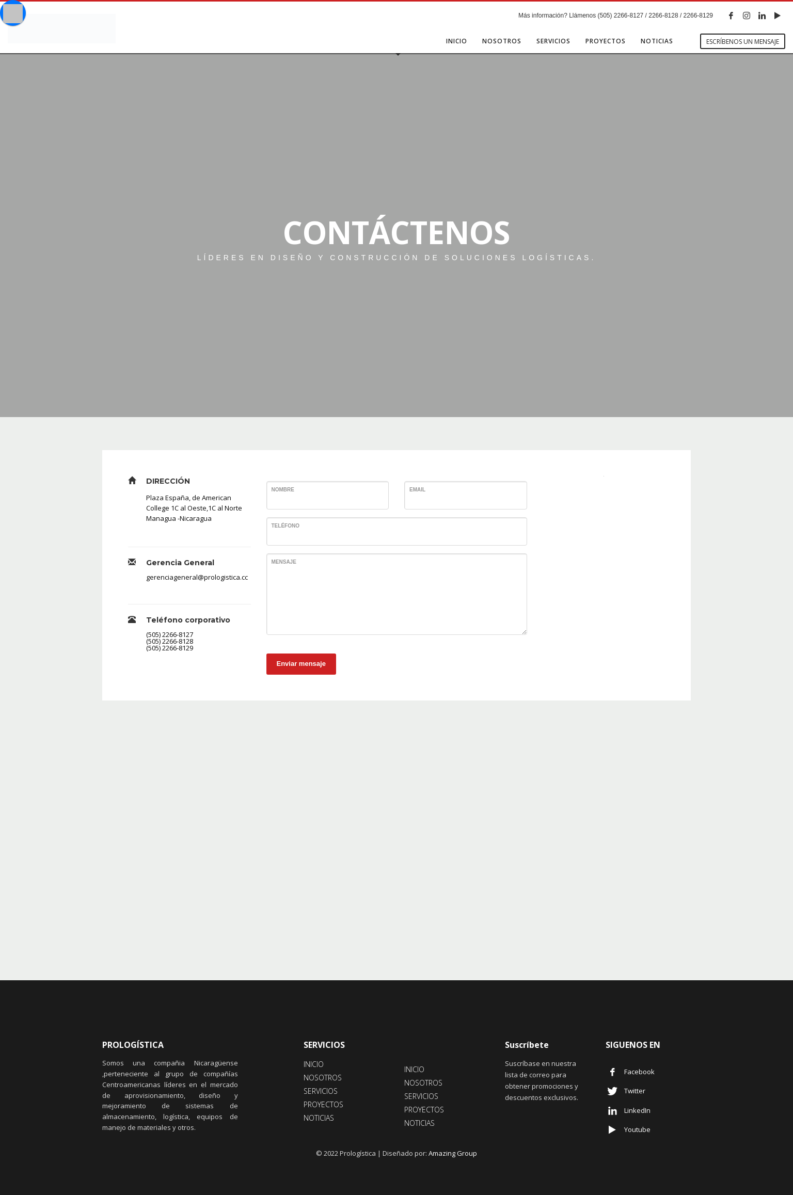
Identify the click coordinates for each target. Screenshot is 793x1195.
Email (417, 489)
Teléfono (285, 526)
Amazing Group (453, 1153)
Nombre (283, 489)
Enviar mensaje (301, 663)
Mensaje (284, 562)
